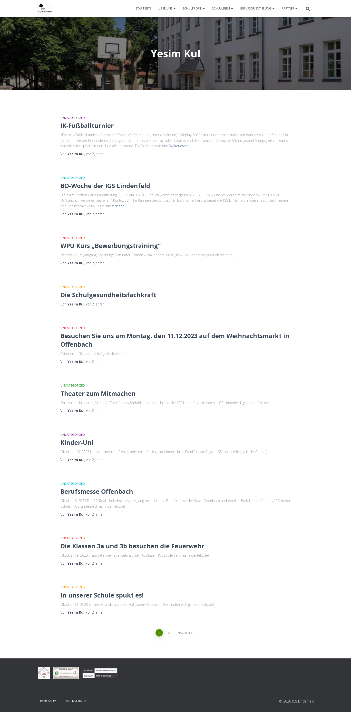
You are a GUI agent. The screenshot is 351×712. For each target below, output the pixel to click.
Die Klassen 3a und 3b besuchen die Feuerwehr (132, 546)
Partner (289, 8)
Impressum (48, 701)
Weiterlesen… (179, 145)
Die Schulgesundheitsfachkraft (108, 295)
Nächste (184, 633)
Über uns (167, 8)
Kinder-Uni (77, 442)
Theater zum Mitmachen (98, 393)
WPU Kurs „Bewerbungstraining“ (110, 245)
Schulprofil (194, 8)
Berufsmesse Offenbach (96, 491)
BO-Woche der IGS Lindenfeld (105, 185)
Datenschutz (75, 701)
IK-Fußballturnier (87, 125)
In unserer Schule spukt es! (101, 595)
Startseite (143, 8)
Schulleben (222, 8)
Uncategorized (72, 118)
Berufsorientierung (257, 8)
